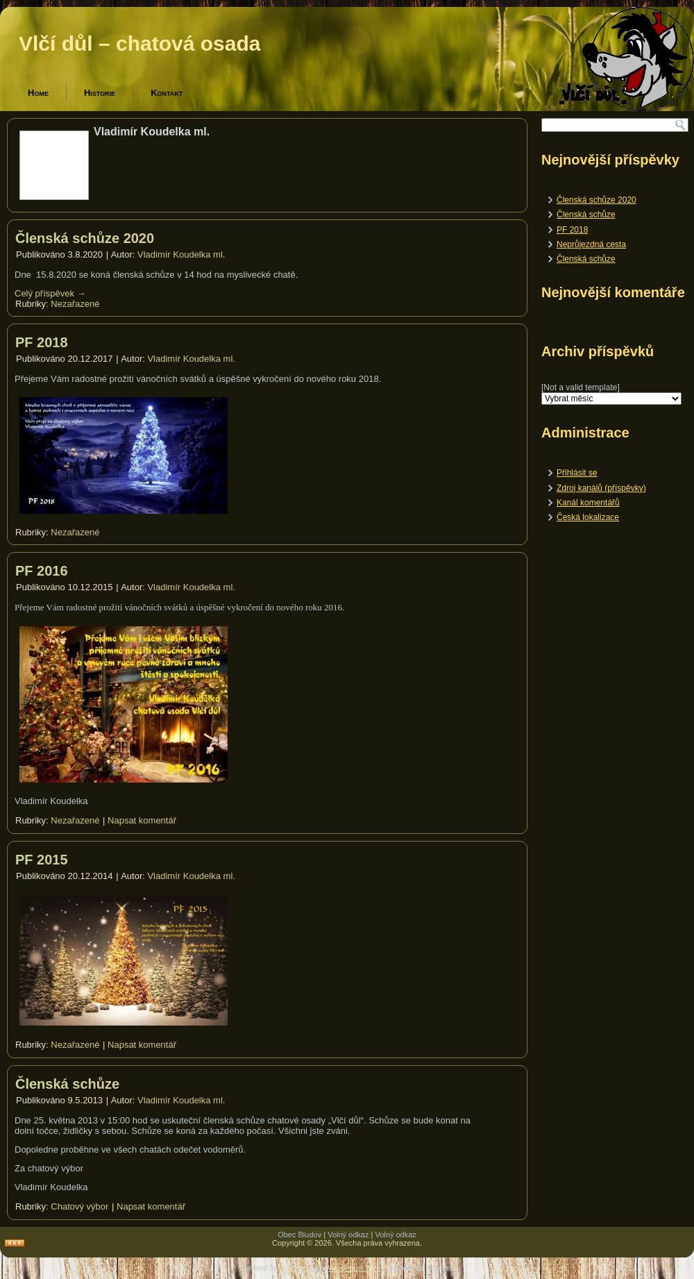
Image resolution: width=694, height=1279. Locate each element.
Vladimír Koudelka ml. (181, 254)
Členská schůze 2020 (84, 238)
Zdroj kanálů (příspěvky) (601, 488)
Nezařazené (75, 304)
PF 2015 (41, 859)
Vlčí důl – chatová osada (139, 43)
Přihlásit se (577, 473)
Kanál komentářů (588, 503)
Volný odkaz (348, 1234)
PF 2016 (41, 570)
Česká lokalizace (588, 517)
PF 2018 (41, 342)
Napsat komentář (142, 820)
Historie (99, 92)
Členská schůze (67, 1084)
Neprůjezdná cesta (591, 244)
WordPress (295, 1268)
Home (38, 92)
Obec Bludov (299, 1234)
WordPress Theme (357, 1268)
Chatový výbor (79, 1206)
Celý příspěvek (50, 293)
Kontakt (167, 92)
